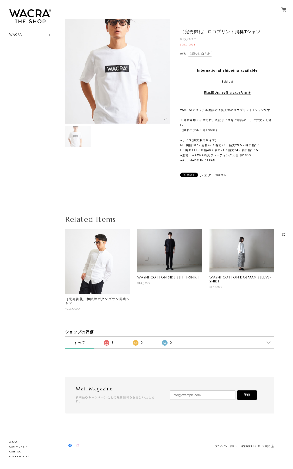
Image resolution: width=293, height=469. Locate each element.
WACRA (15, 34)
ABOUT (14, 441)
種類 (183, 54)
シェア (206, 175)
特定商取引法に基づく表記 (255, 446)
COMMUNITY (18, 446)
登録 (247, 395)
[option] (117, 71)
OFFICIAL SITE (19, 456)
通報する (221, 175)
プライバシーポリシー (227, 446)
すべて (79, 342)
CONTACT (16, 451)
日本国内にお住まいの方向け (227, 93)
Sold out (227, 81)
